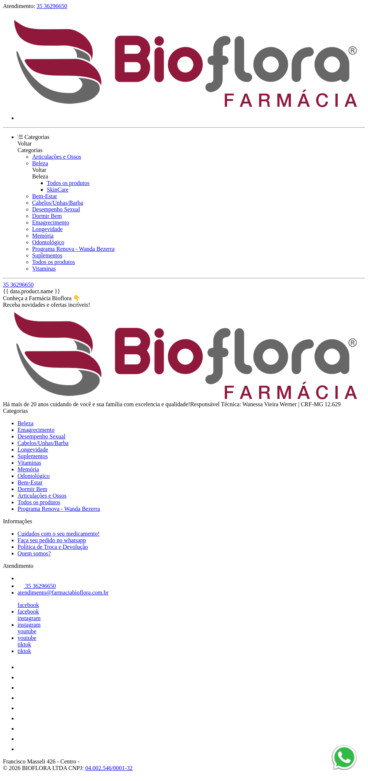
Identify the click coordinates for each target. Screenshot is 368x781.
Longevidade (47, 229)
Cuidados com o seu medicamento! (59, 534)
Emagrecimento (50, 222)
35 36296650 (52, 6)
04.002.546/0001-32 (109, 768)
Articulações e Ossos (56, 157)
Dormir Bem (47, 216)
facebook (28, 605)
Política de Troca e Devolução (53, 547)
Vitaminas (44, 268)
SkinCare (58, 189)
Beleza (40, 163)
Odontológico (48, 242)
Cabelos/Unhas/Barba (57, 203)
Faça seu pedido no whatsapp (52, 540)
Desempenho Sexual (56, 209)
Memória (43, 236)
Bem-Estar (44, 196)
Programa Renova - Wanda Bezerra (73, 249)
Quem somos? (34, 553)
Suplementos (47, 255)
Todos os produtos (68, 183)
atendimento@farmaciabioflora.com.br (63, 592)
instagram (29, 618)
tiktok (24, 644)
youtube (27, 631)
